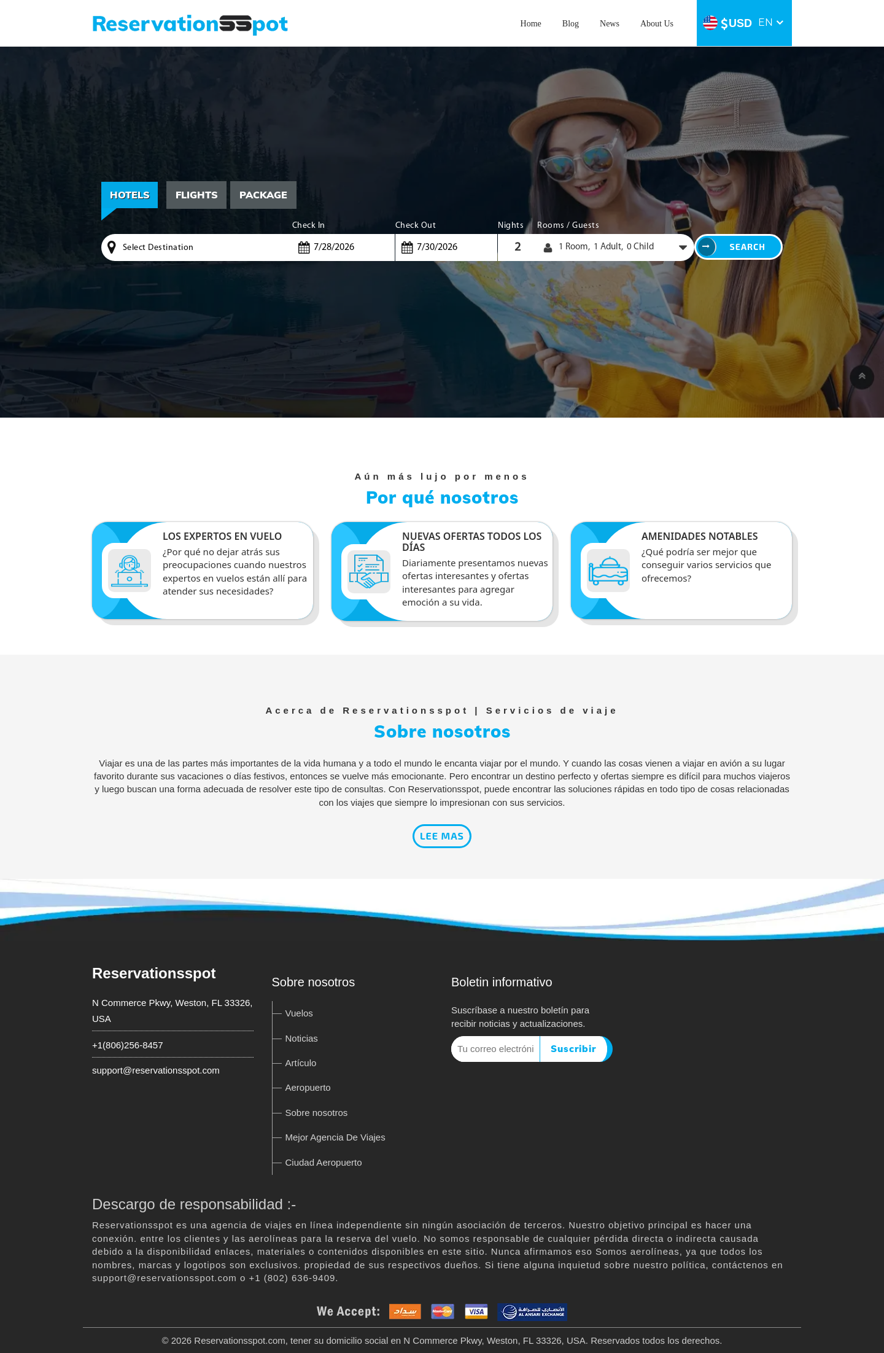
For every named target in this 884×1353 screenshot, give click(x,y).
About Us (656, 23)
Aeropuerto (308, 1087)
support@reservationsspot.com (156, 1070)
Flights (197, 195)
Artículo (301, 1063)
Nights (511, 225)
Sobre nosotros (316, 1112)
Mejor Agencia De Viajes (335, 1137)
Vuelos (299, 1013)
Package (265, 195)
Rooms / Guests (568, 225)
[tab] (197, 195)
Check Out (415, 225)
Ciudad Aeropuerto (323, 1162)
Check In (308, 225)
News (609, 23)
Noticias (301, 1038)
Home (531, 23)
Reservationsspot (153, 973)
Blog (570, 23)
